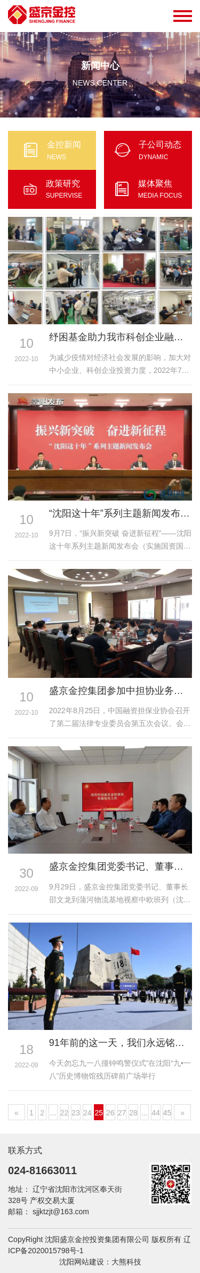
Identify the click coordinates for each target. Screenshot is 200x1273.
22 (64, 1112)
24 (87, 1112)
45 (167, 1112)
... (53, 1112)
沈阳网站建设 (81, 1262)
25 (98, 1112)
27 (122, 1112)
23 (75, 1112)
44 (155, 1112)
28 (133, 1112)
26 (110, 1112)
